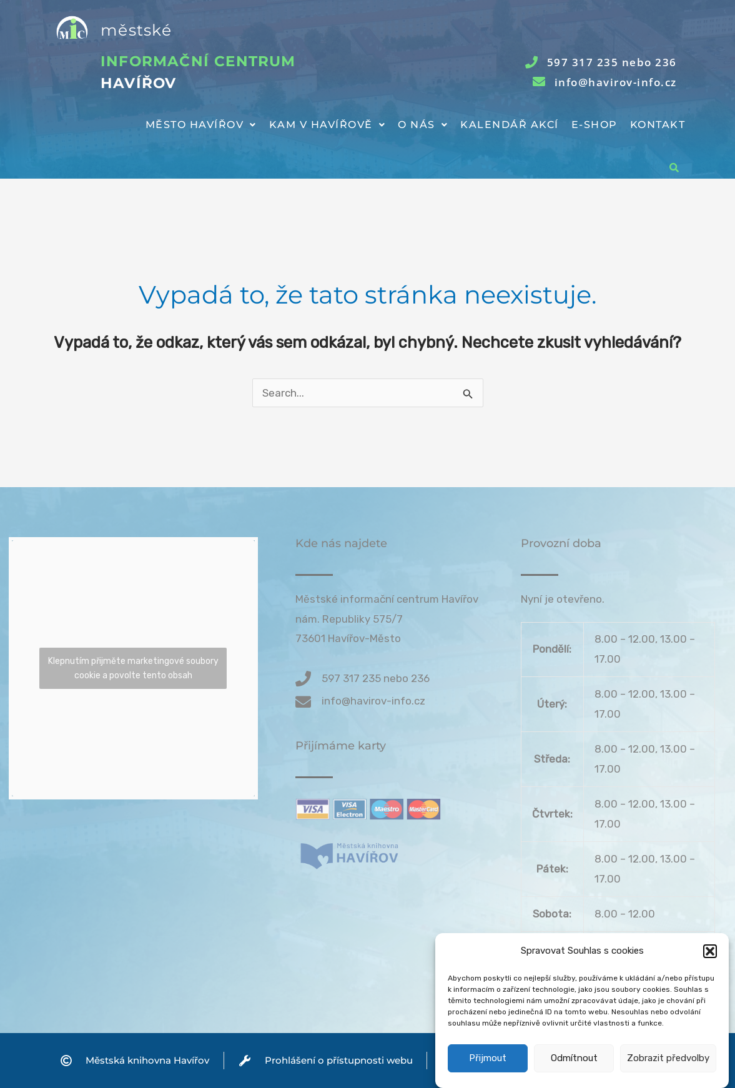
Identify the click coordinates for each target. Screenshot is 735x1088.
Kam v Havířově (327, 125)
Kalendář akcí (509, 125)
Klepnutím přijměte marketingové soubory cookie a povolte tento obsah (133, 668)
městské (136, 30)
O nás (423, 125)
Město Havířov (201, 125)
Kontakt (658, 125)
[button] (710, 970)
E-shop (594, 125)
